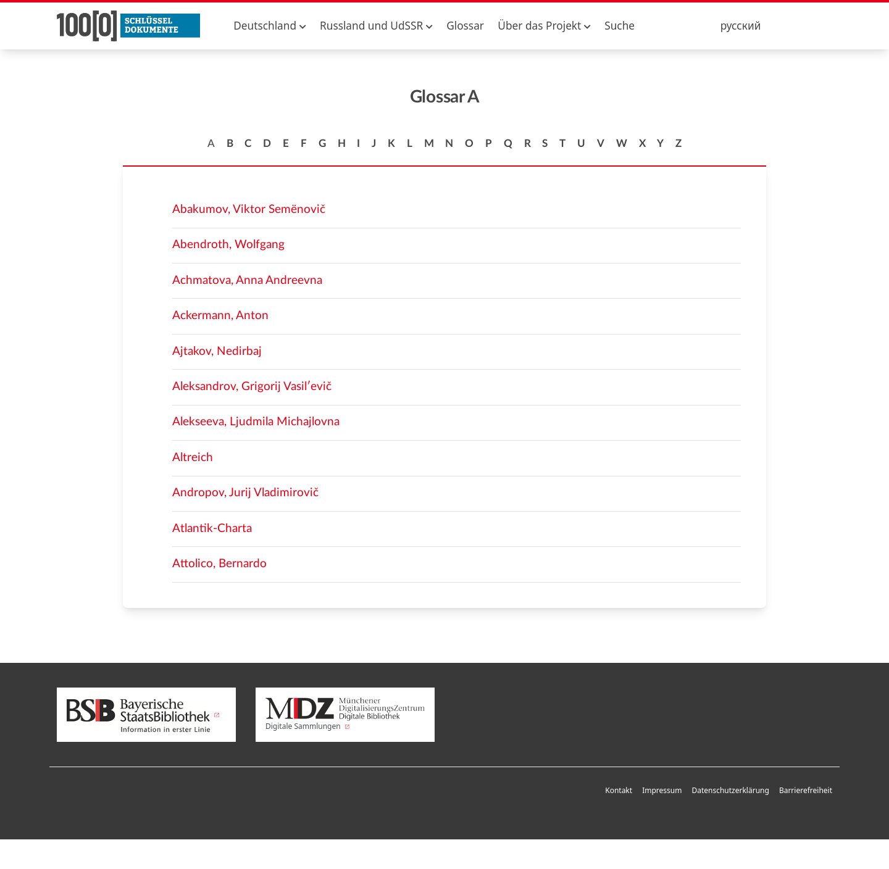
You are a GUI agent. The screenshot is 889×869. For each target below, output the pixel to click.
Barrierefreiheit (805, 790)
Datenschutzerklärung (730, 790)
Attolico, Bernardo (219, 564)
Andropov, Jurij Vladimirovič (245, 493)
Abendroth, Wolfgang (228, 245)
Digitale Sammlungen (345, 714)
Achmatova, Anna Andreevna (247, 280)
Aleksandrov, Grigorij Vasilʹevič (252, 387)
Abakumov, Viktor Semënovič (248, 209)
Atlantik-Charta (212, 528)
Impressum (662, 790)
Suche (619, 26)
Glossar (465, 26)
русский (740, 26)
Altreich (192, 458)
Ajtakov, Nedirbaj (217, 351)
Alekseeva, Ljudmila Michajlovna (256, 422)
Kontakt (618, 790)
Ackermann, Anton (220, 316)
